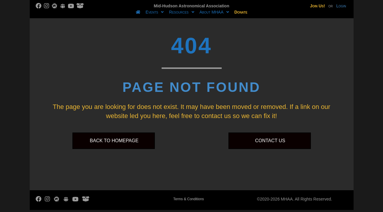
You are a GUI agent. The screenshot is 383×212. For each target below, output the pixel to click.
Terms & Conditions (188, 199)
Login (341, 6)
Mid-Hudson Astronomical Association (191, 6)
